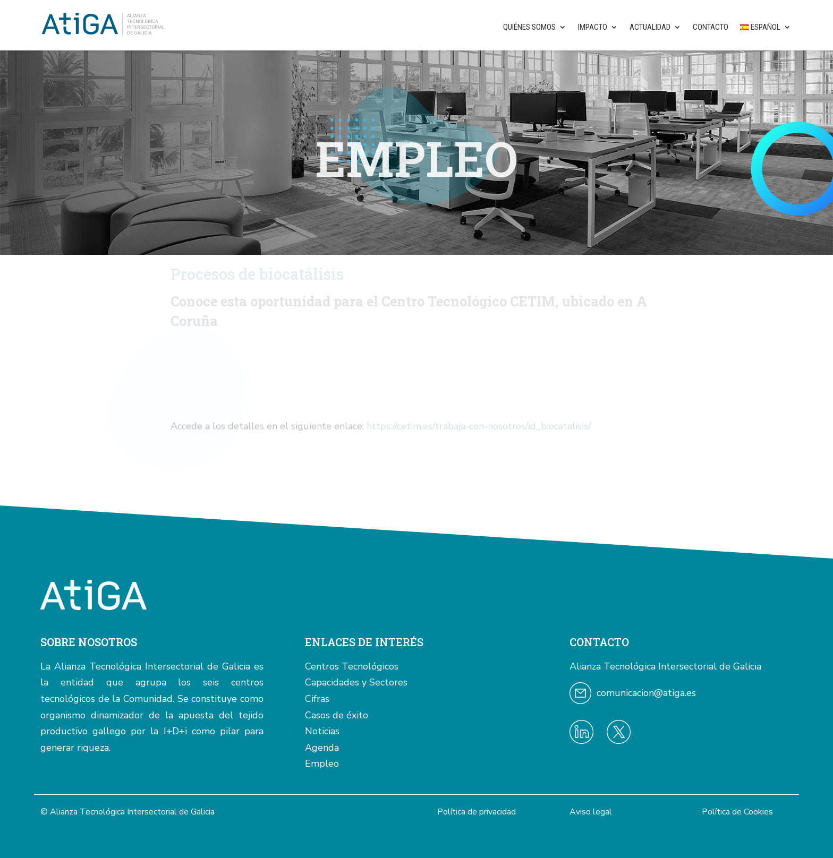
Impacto (592, 27)
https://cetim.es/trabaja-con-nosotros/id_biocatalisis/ (479, 430)
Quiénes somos (529, 27)
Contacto (710, 27)
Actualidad (650, 27)
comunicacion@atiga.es (646, 693)
